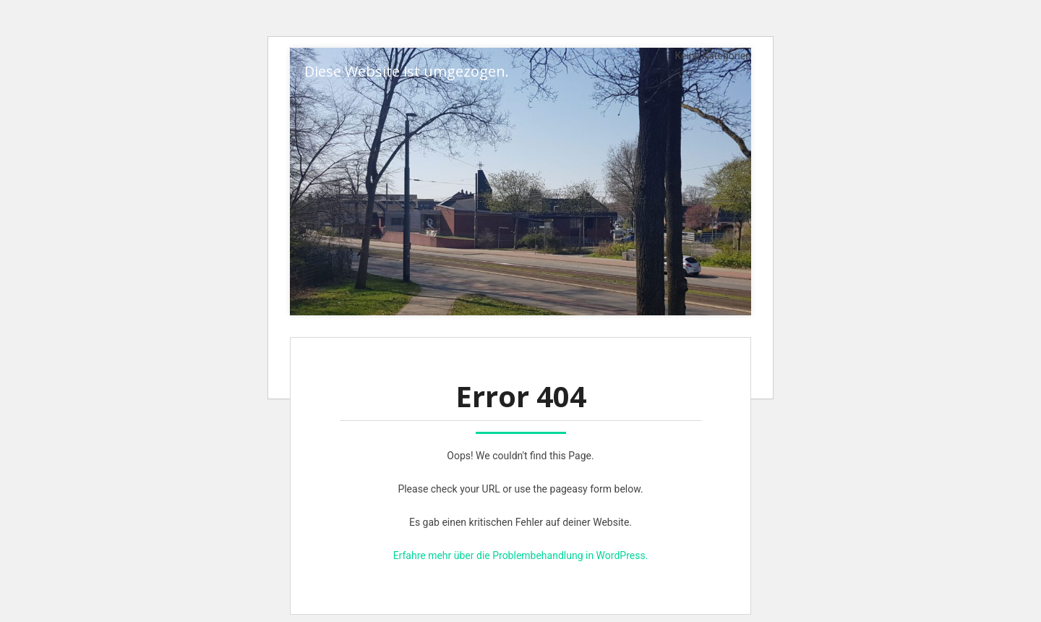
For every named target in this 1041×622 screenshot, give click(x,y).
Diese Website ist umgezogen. (406, 71)
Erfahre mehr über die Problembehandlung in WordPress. (520, 555)
